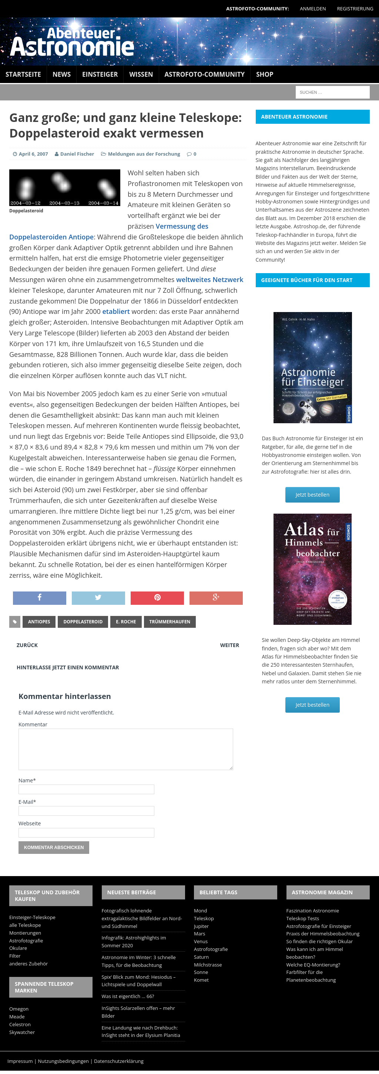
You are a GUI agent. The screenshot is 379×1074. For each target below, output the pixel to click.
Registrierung (355, 8)
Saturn (201, 957)
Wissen (141, 74)
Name (26, 780)
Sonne (201, 972)
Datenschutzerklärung (119, 1061)
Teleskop (204, 918)
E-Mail (26, 801)
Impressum (20, 1061)
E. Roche (126, 622)
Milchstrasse (208, 964)
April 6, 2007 (33, 153)
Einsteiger (100, 74)
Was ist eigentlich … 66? (128, 996)
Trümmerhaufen (170, 622)
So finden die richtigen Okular (319, 941)
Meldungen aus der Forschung (144, 153)
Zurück (27, 645)
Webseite (30, 823)
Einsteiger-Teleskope (32, 917)
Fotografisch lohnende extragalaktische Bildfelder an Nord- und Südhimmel (142, 918)
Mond (200, 910)
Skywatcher (22, 1032)
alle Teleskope (25, 925)
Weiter (229, 645)
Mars (199, 933)
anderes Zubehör (28, 963)
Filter (15, 955)
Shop (265, 74)
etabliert (116, 311)
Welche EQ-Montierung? (313, 964)
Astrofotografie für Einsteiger (318, 926)
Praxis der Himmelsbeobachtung (323, 933)
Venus (201, 941)
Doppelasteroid (83, 622)
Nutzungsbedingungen (63, 1061)
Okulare (18, 948)
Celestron (20, 1024)
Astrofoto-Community (205, 74)
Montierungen (25, 932)
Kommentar (33, 724)
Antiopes (39, 622)
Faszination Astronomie (312, 910)
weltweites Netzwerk (210, 279)
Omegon (18, 1008)
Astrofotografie (26, 940)
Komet (201, 980)
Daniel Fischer (77, 153)
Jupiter (201, 926)
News (62, 74)
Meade (16, 1016)
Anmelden (313, 8)
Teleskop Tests (302, 918)
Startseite (23, 74)
